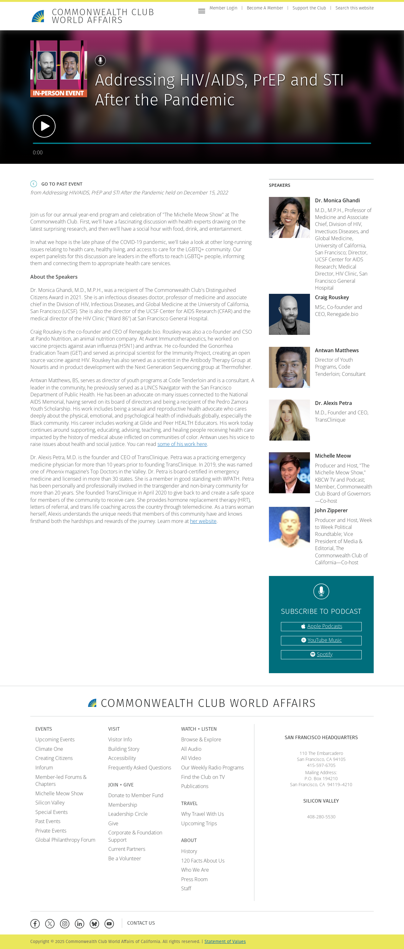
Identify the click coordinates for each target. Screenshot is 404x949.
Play (44, 126)
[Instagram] (66, 922)
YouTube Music (325, 640)
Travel (345, 21)
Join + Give (278, 21)
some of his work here (182, 444)
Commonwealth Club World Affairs (103, 16)
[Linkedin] (81, 922)
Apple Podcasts (324, 626)
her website (203, 521)
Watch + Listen (314, 21)
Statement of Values (225, 941)
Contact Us (141, 923)
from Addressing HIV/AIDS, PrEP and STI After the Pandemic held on (129, 192)
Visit (255, 21)
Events (236, 21)
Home (216, 21)
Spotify (324, 654)
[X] (51, 922)
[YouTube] (110, 922)
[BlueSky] (96, 922)
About (366, 21)
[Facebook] (36, 922)
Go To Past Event (61, 184)
